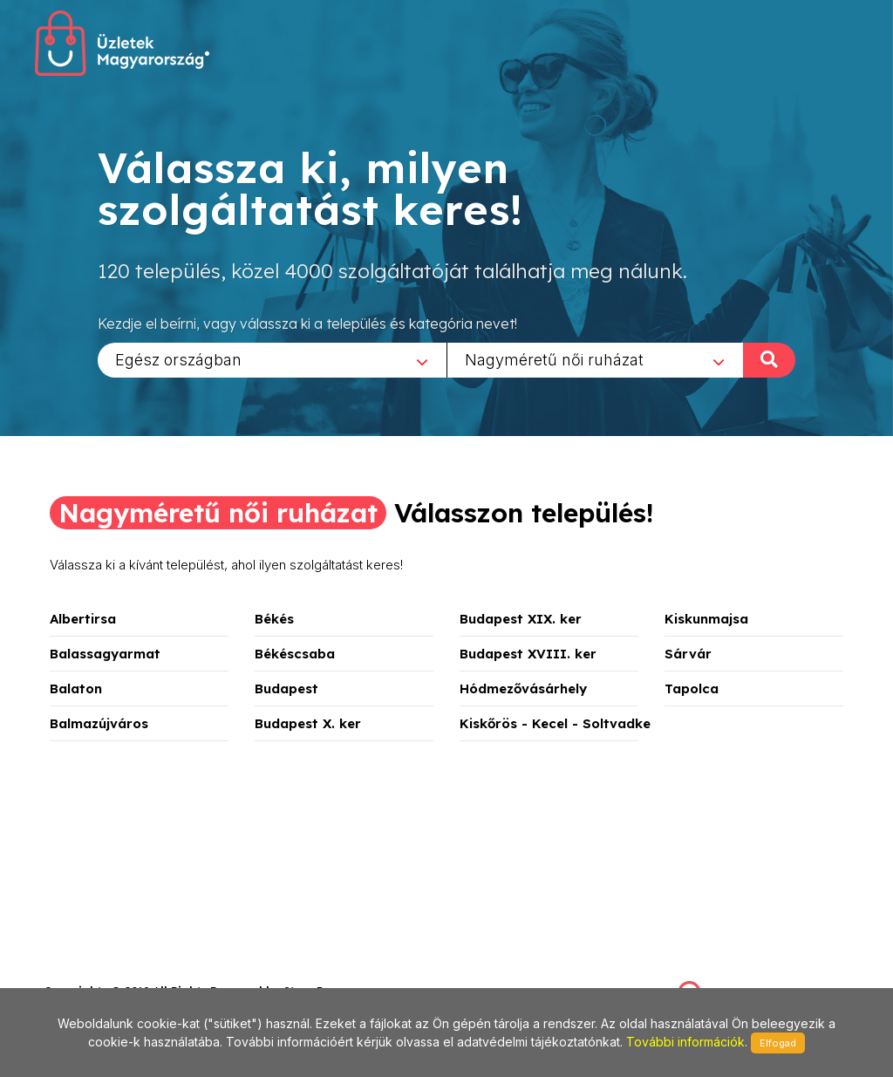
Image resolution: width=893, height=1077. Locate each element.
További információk (685, 1041)
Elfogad (778, 1043)
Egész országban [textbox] (178, 359)
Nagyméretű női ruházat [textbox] (554, 359)
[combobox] (272, 359)
